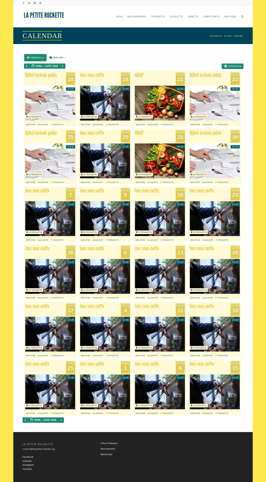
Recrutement (108, 448)
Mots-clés (57, 57)
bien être (30, 124)
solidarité (43, 124)
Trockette (57, 124)
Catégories (35, 57)
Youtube (27, 469)
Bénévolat (106, 454)
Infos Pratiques (109, 443)
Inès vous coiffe (92, 75)
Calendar (42, 36)
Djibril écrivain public (41, 75)
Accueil (227, 35)
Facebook (28, 456)
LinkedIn (27, 461)
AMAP (139, 75)
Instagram (28, 464)
